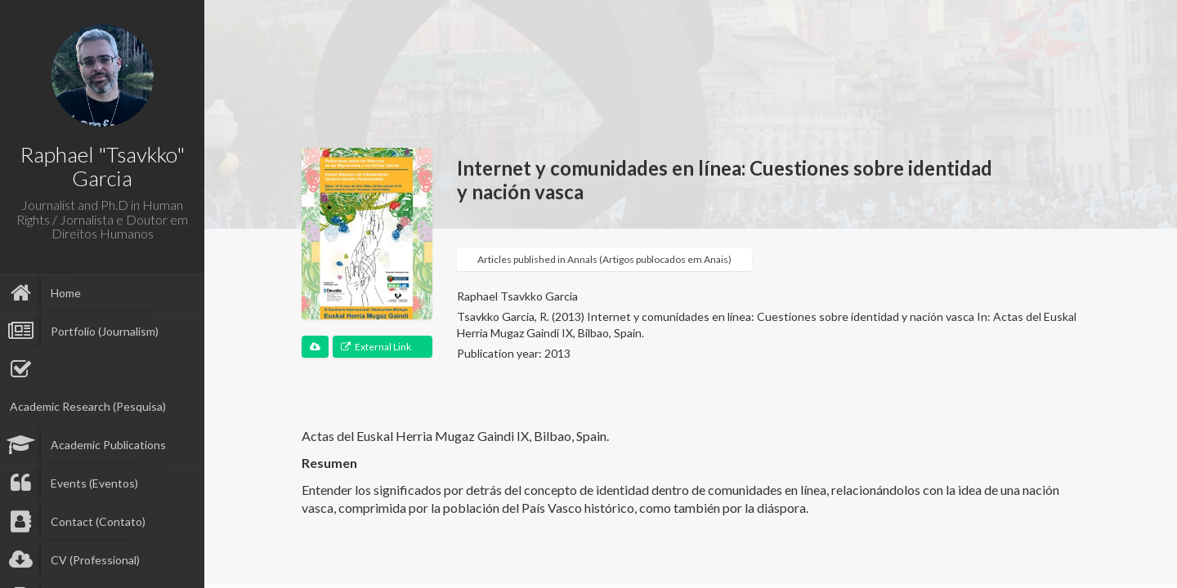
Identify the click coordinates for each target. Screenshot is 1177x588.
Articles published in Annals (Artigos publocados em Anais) (604, 259)
